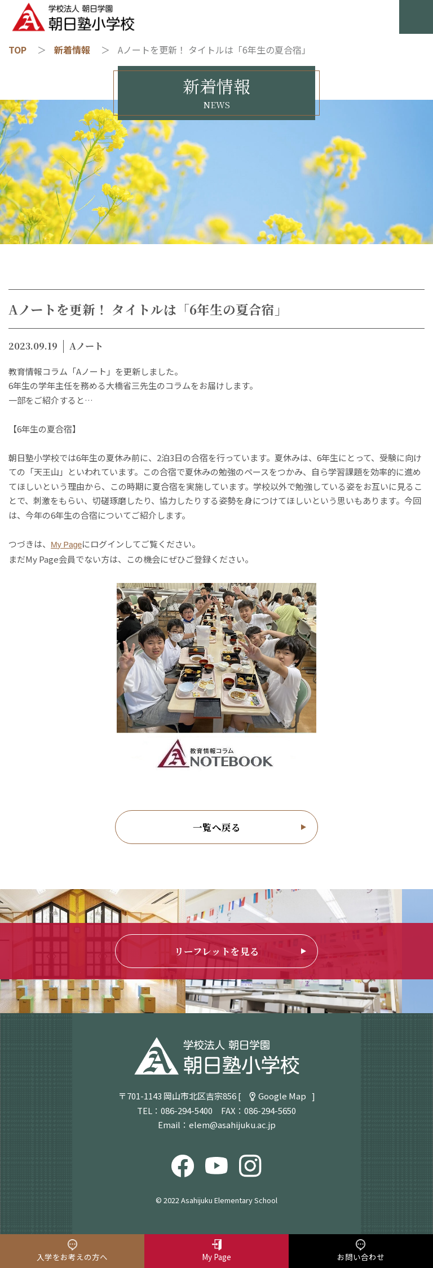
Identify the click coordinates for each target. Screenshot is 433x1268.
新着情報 (72, 49)
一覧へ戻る (217, 827)
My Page (66, 544)
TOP (17, 49)
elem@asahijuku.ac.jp (232, 1124)
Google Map (282, 1096)
